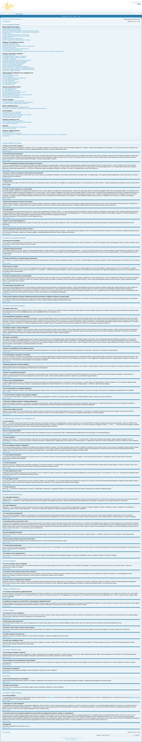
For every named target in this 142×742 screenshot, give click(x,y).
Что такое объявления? (9, 80)
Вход (79, 16)
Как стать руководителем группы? (11, 93)
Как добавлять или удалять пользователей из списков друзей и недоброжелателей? (24, 108)
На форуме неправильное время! (11, 45)
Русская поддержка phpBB (71, 739)
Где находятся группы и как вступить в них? (14, 92)
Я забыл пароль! (7, 33)
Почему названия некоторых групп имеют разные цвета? (17, 94)
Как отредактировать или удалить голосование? (15, 61)
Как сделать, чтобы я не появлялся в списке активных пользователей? (21, 32)
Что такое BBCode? (8, 74)
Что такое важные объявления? (11, 79)
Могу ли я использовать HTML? (11, 75)
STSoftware (72, 738)
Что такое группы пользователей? (11, 90)
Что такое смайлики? (8, 76)
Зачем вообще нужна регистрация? (12, 29)
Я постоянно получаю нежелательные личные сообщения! (18, 102)
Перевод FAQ (6, 136)
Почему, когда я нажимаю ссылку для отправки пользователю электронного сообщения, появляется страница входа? (33, 51)
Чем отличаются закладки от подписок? (13, 121)
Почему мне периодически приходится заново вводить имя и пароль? (21, 31)
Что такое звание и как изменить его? (12, 50)
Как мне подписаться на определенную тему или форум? (17, 122)
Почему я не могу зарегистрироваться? (13, 38)
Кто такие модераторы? (9, 89)
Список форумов (6, 21)
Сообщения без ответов (7, 19)
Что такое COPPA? (7, 37)
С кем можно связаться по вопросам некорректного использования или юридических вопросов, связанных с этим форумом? (35, 134)
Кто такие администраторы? (10, 88)
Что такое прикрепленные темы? (11, 82)
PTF (76, 738)
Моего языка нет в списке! (9, 47)
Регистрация (65, 16)
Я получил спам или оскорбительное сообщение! (15, 103)
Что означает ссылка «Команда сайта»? (13, 97)
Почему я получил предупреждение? (12, 65)
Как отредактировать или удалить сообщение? (15, 56)
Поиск (74, 16)
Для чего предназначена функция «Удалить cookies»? (17, 40)
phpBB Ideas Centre (133, 697)
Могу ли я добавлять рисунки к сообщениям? (14, 78)
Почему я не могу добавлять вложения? (13, 64)
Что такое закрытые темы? (9, 83)
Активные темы (17, 19)
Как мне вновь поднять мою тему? (11, 70)
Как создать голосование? (9, 59)
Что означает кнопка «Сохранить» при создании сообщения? (18, 68)
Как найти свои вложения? (9, 128)
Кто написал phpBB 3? (8, 132)
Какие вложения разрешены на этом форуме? (14, 127)
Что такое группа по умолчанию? (11, 96)
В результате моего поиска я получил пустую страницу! (17, 114)
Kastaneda (27, 726)
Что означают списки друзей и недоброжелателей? (16, 107)
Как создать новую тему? (9, 55)
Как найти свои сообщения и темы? (12, 117)
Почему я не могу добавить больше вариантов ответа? (17, 60)
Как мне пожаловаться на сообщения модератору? (16, 66)
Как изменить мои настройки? (10, 43)
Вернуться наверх (6, 150)
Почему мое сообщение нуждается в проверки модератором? (19, 69)
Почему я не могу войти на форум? (12, 28)
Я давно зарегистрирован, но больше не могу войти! (16, 36)
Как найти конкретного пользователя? (12, 116)
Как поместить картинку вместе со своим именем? (16, 48)
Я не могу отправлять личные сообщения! (13, 101)
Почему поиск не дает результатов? (12, 113)
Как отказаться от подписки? (10, 123)
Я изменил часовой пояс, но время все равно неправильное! (18, 46)
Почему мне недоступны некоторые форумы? (14, 62)
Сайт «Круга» (19, 14)
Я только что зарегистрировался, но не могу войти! (16, 34)
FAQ (70, 16)
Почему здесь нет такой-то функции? (12, 133)
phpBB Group (50, 697)
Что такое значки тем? (8, 84)
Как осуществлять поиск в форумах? (12, 112)
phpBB (65, 737)
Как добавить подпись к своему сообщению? (14, 57)
